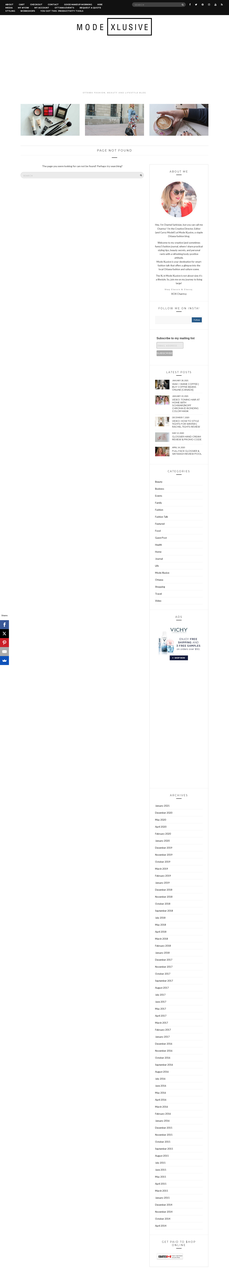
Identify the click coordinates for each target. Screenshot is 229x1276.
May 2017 (160, 1008)
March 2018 (161, 938)
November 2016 (163, 1050)
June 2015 (160, 1169)
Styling (10, 11)
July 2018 (160, 917)
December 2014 (163, 1204)
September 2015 (164, 1148)
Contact (53, 4)
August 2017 (162, 987)
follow (197, 320)
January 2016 (162, 1120)
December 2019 (163, 847)
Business (159, 488)
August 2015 (162, 1155)
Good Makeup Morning (78, 4)
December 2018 (163, 889)
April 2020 (160, 826)
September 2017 (164, 980)
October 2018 (162, 903)
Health (158, 544)
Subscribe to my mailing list (176, 338)
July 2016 (160, 1078)
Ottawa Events (64, 7)
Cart (22, 4)
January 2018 (162, 952)
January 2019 (162, 882)
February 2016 (163, 1113)
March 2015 (161, 1190)
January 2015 (162, 1197)
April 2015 (160, 1183)
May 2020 (160, 819)
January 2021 (162, 805)
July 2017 (160, 994)
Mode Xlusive (162, 572)
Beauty (158, 481)
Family (158, 502)
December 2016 (163, 1043)
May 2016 (160, 1092)
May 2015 (160, 1176)
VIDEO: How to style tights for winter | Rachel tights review (186, 423)
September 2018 (164, 910)
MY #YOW (23, 7)
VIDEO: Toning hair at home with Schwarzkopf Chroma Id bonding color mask (186, 405)
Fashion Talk (161, 516)
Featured (160, 523)
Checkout (36, 4)
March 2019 (161, 868)
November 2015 (163, 1134)
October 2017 (162, 973)
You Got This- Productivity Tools (61, 11)
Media (9, 7)
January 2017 (162, 1036)
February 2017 (163, 1029)
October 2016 (162, 1057)
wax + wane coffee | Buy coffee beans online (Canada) (185, 386)
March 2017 (161, 1022)
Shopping (160, 586)
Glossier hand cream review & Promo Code (186, 438)
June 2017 (160, 1001)
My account (41, 7)
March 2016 (161, 1106)
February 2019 (163, 875)
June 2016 (160, 1085)
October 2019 (162, 861)
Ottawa (159, 579)
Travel (158, 593)
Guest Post (161, 537)
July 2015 (160, 1162)
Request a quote (90, 7)
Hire (100, 4)
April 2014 (160, 1225)
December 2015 (163, 1127)
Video (158, 600)
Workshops (27, 11)
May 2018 (160, 924)
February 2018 (163, 945)
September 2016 (164, 1064)
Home (158, 551)
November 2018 (163, 896)
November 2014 (163, 1211)
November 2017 (163, 966)
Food (158, 530)
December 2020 (163, 812)
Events (158, 495)
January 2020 (162, 840)
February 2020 (163, 833)
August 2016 (162, 1071)
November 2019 (163, 854)
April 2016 (160, 1099)
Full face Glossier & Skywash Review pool (187, 452)
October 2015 (162, 1141)
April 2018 (160, 931)
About (9, 4)
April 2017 (160, 1015)
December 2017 (163, 959)
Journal (159, 558)
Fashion (159, 509)
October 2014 (162, 1218)
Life (157, 565)
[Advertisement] (114, 63)
